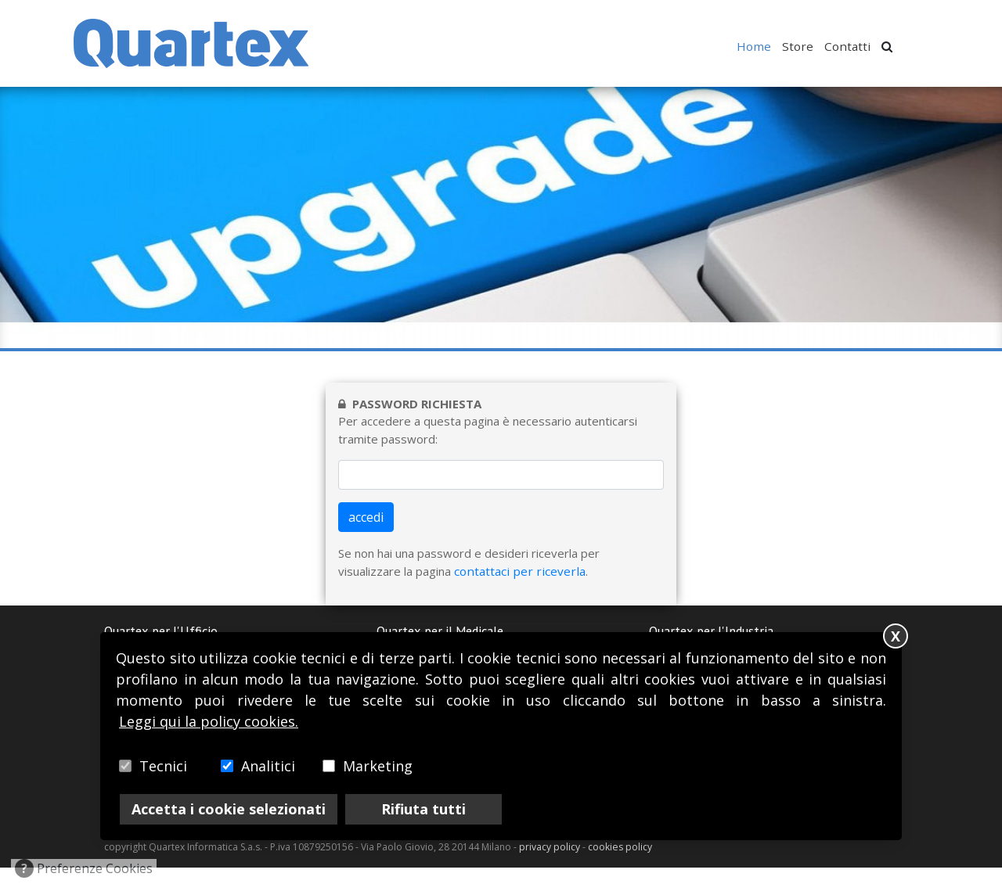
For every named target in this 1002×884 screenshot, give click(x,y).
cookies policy (619, 864)
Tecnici (163, 765)
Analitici (268, 765)
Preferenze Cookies (84, 868)
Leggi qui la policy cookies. (208, 721)
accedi (366, 535)
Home (759, 46)
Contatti (848, 46)
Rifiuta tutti (423, 809)
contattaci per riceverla (516, 588)
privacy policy (549, 864)
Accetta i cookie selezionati (229, 809)
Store (801, 46)
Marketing (378, 765)
